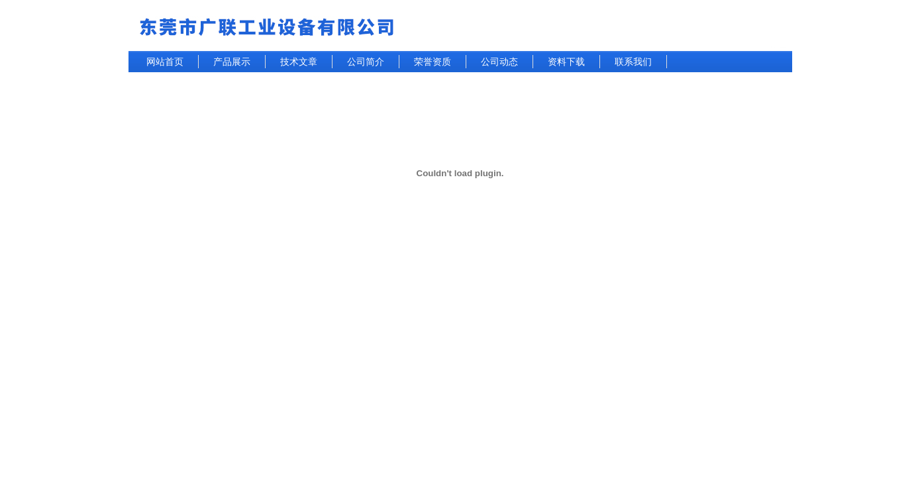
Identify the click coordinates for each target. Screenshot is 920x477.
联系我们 (633, 61)
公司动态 (499, 61)
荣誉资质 (432, 61)
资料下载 (566, 61)
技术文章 (298, 61)
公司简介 (365, 61)
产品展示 (231, 61)
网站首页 (164, 61)
